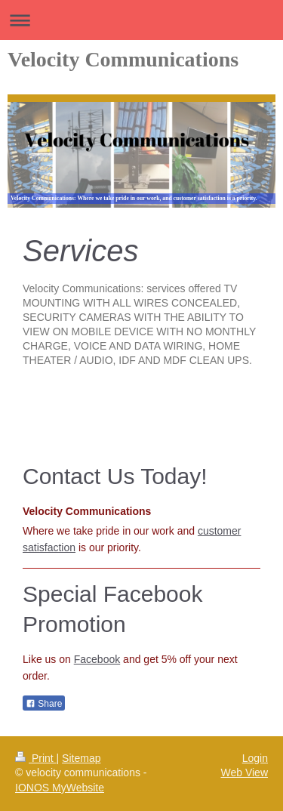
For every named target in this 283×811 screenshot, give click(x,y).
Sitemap (81, 758)
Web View (244, 772)
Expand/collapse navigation (141, 20)
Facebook (97, 659)
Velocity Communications (123, 59)
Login (255, 758)
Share (44, 703)
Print (36, 758)
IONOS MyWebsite (59, 788)
